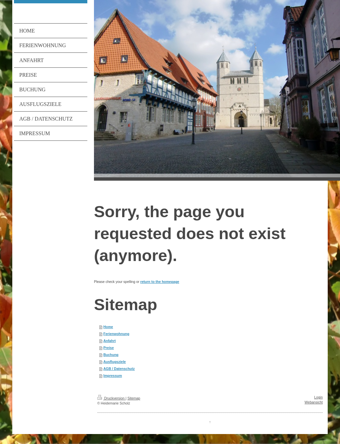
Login (318, 397)
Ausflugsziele (114, 362)
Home (108, 327)
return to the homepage (159, 282)
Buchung (111, 355)
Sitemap (134, 398)
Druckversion (111, 398)
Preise (108, 348)
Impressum (112, 376)
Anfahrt (109, 341)
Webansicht (313, 402)
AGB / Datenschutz (119, 369)
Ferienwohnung (116, 334)
